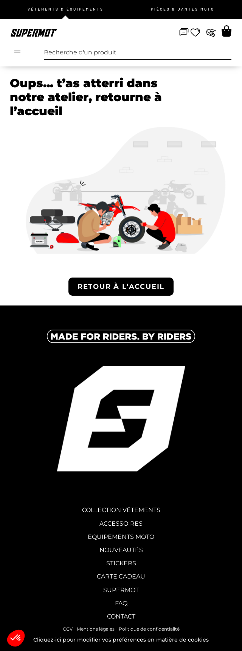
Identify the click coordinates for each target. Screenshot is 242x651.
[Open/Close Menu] (17, 53)
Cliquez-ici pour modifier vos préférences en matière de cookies (121, 639)
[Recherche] (224, 52)
